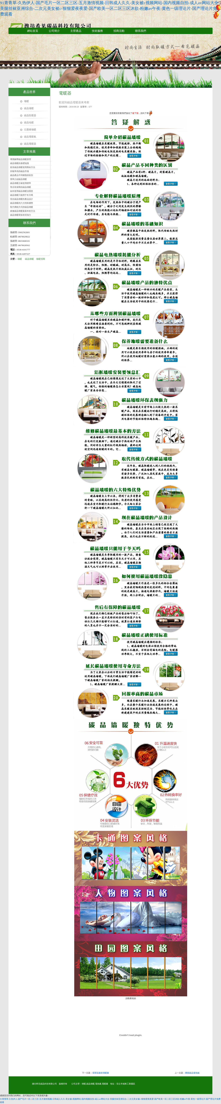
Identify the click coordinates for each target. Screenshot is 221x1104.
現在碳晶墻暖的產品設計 (21, 199)
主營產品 (75, 30)
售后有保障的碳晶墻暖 (20, 187)
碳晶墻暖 (29, 108)
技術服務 (97, 30)
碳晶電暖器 (30, 144)
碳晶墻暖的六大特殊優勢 (21, 203)
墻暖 (26, 101)
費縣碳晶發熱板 (192, 1073)
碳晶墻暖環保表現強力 (20, 215)
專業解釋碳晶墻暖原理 (20, 159)
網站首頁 (32, 30)
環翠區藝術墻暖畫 (100, 1073)
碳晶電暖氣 (30, 136)
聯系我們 (140, 30)
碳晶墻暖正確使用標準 (20, 183)
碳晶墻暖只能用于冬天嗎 (21, 195)
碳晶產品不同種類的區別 (21, 175)
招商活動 (118, 30)
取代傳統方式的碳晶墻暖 (21, 207)
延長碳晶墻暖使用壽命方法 (22, 167)
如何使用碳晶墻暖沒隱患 (21, 191)
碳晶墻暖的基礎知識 (19, 163)
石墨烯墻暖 (30, 129)
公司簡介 (54, 30)
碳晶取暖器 (30, 115)
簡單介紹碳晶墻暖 (18, 179)
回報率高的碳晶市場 (19, 171)
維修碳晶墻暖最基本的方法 (22, 211)
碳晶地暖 (29, 122)
